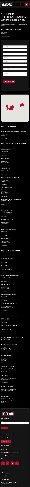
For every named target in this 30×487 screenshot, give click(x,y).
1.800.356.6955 (7, 36)
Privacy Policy (4, 475)
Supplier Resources (5, 472)
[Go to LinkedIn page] (7, 463)
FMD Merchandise (5, 473)
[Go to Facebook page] (3, 463)
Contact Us (6, 441)
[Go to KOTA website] (15, 479)
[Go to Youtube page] (12, 463)
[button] (7, 108)
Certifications (4, 470)
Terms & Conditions (5, 468)
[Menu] (26, 4)
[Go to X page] (17, 463)
